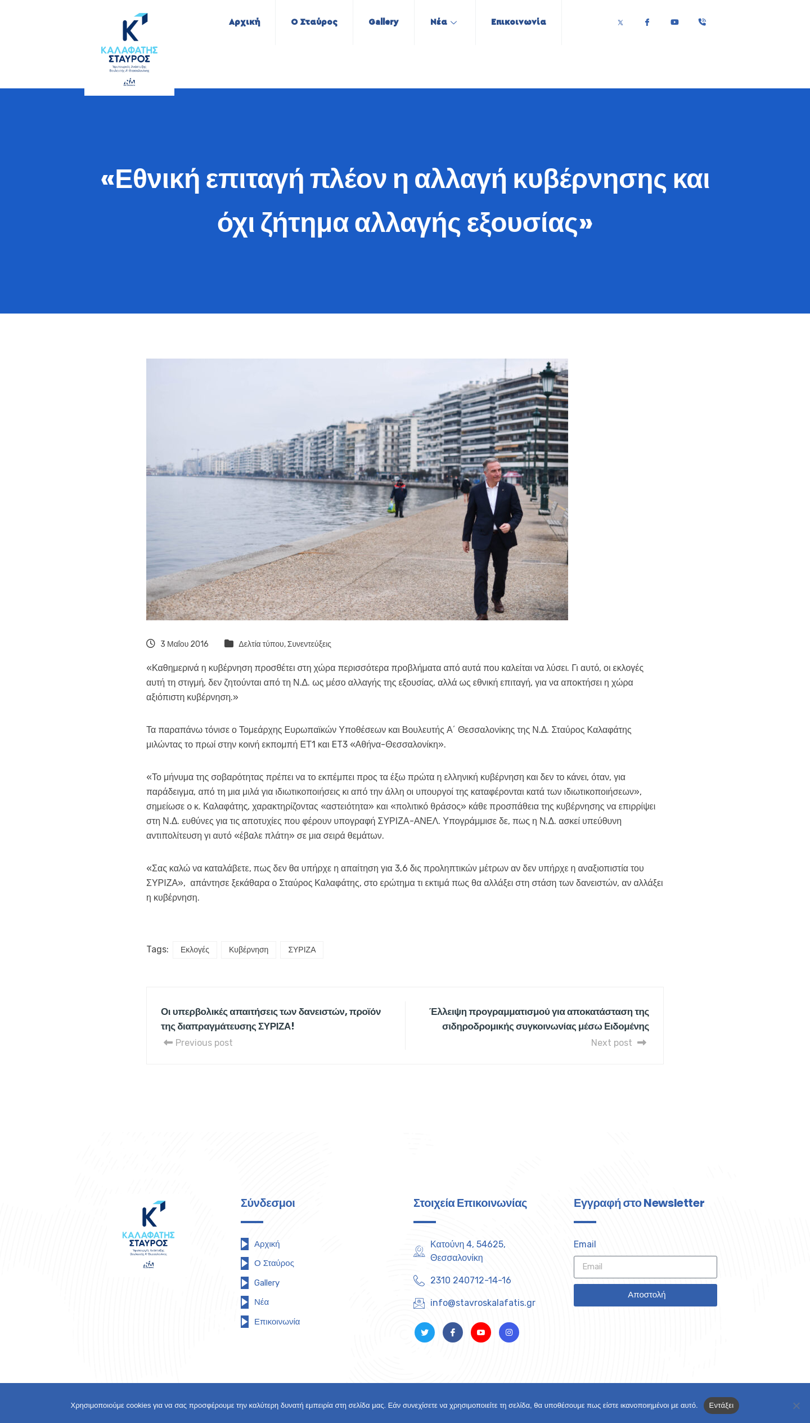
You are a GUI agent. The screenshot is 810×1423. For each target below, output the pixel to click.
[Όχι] (796, 1405)
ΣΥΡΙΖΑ (302, 950)
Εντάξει (721, 1405)
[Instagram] (509, 1332)
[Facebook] (646, 19)
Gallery (383, 22)
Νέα (446, 22)
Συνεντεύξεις (309, 644)
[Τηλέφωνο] (702, 19)
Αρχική (237, 22)
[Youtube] (674, 19)
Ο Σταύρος (310, 22)
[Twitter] (620, 19)
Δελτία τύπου (261, 644)
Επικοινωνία (524, 22)
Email (585, 1244)
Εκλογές (195, 950)
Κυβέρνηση (248, 950)
